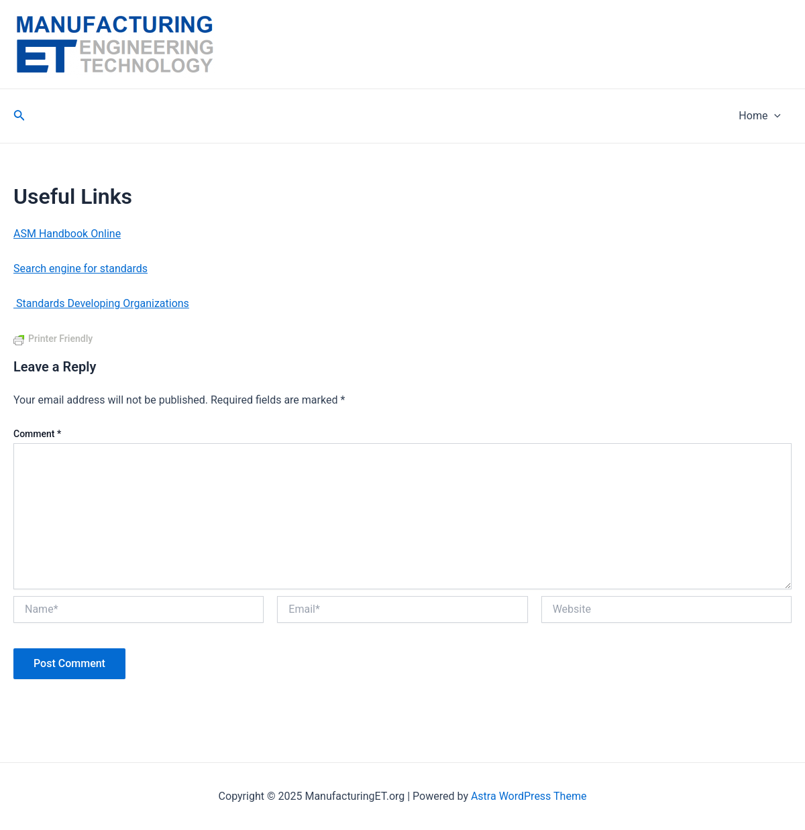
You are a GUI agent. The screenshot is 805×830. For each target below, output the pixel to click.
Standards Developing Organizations (101, 303)
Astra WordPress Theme (528, 796)
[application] (774, 116)
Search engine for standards (80, 268)
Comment (37, 433)
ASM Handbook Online (67, 233)
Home (760, 116)
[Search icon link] (19, 116)
